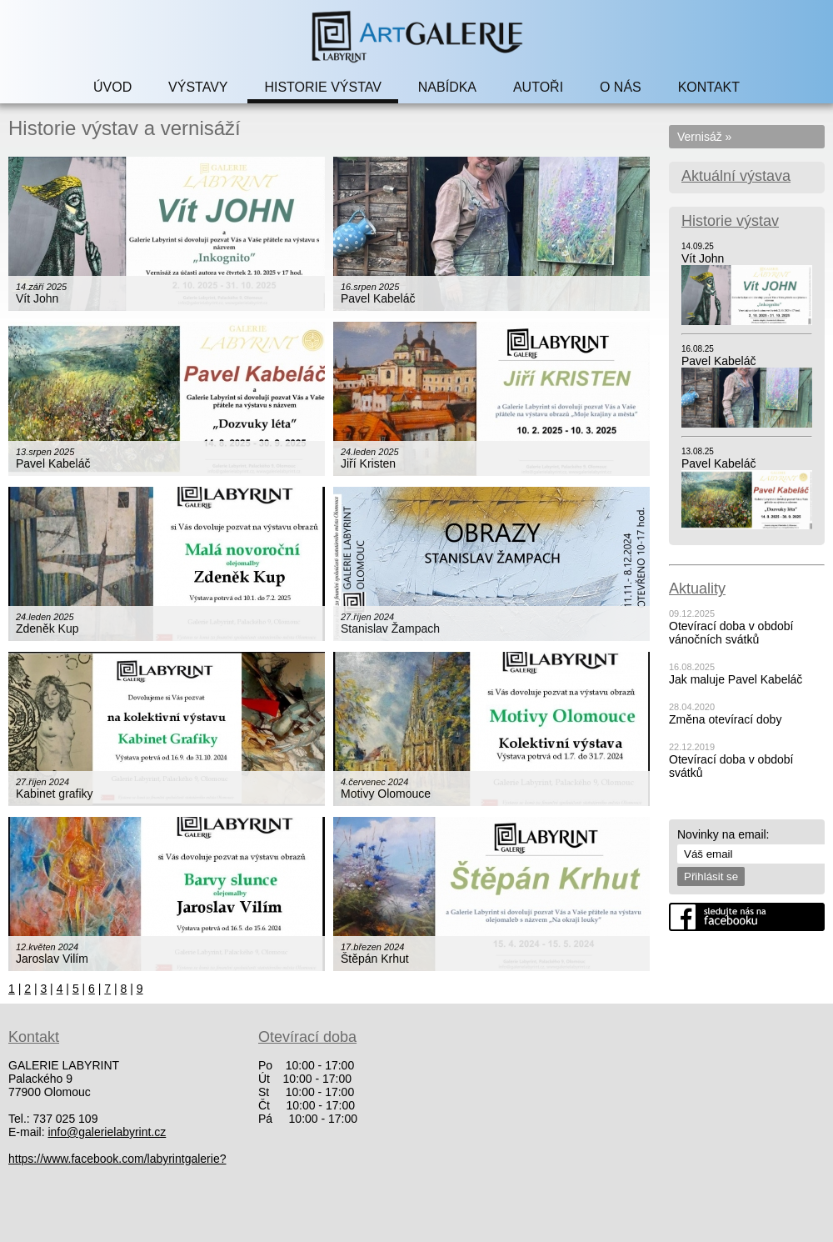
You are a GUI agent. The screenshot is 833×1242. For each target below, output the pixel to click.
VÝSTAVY (197, 87)
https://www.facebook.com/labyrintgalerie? (117, 1158)
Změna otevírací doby (725, 719)
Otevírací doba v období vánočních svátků (731, 632)
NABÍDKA (447, 87)
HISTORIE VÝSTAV (322, 87)
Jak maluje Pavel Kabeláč (735, 679)
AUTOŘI (538, 87)
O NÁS (620, 87)
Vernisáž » (704, 136)
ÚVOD (112, 87)
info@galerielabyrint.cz (106, 1132)
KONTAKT (709, 87)
